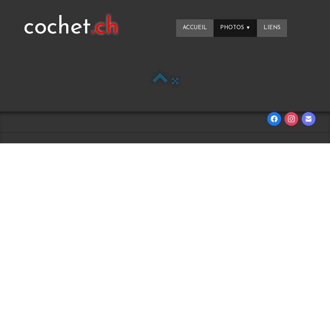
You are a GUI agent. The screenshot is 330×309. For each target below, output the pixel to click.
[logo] (71, 27)
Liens (272, 27)
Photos (235, 27)
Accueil (195, 27)
